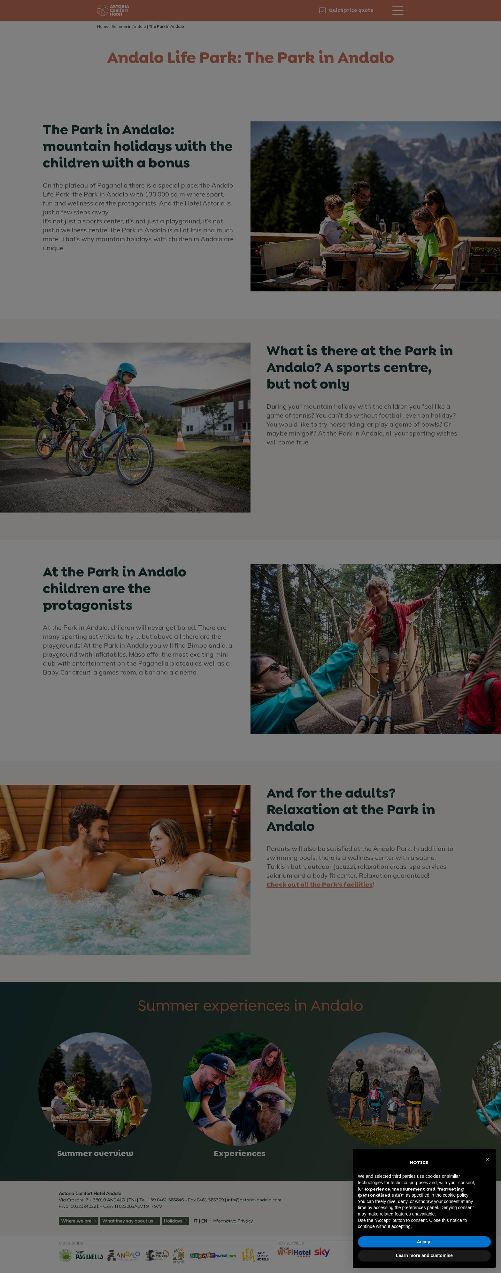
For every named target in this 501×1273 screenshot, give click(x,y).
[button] (487, 1159)
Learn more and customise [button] (424, 1255)
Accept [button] (424, 1241)
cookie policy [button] (455, 1195)
